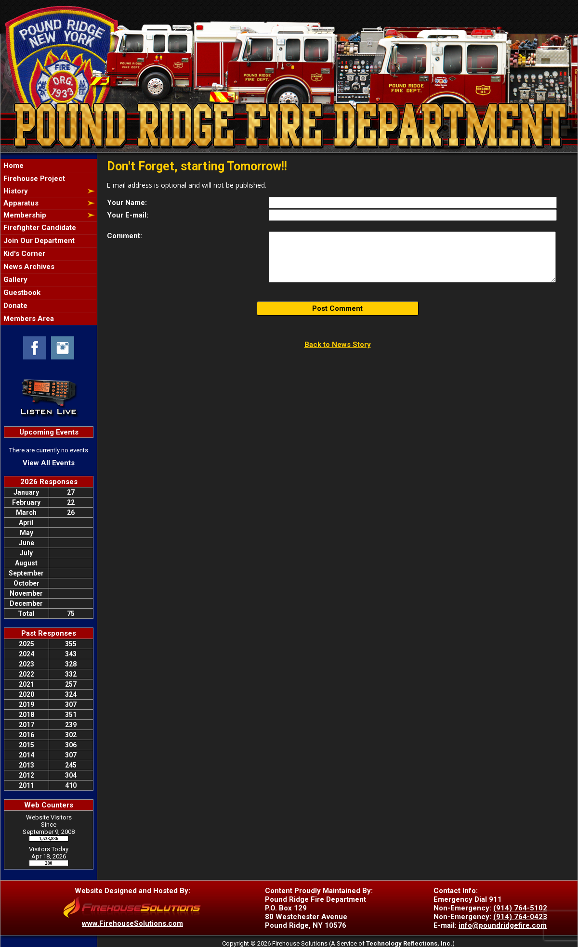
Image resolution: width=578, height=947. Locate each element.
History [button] (14, 191)
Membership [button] (23, 215)
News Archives (27, 266)
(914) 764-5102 (520, 908)
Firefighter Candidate (38, 227)
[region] (48, 242)
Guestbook (20, 292)
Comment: (124, 235)
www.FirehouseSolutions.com (132, 923)
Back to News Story (337, 344)
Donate (14, 305)
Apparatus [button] (20, 203)
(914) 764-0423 (520, 916)
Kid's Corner (23, 253)
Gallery (14, 279)
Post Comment (337, 308)
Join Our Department (38, 240)
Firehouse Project (33, 178)
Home (12, 165)
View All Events (49, 463)
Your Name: (127, 202)
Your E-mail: (127, 215)
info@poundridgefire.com (503, 925)
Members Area (27, 318)
